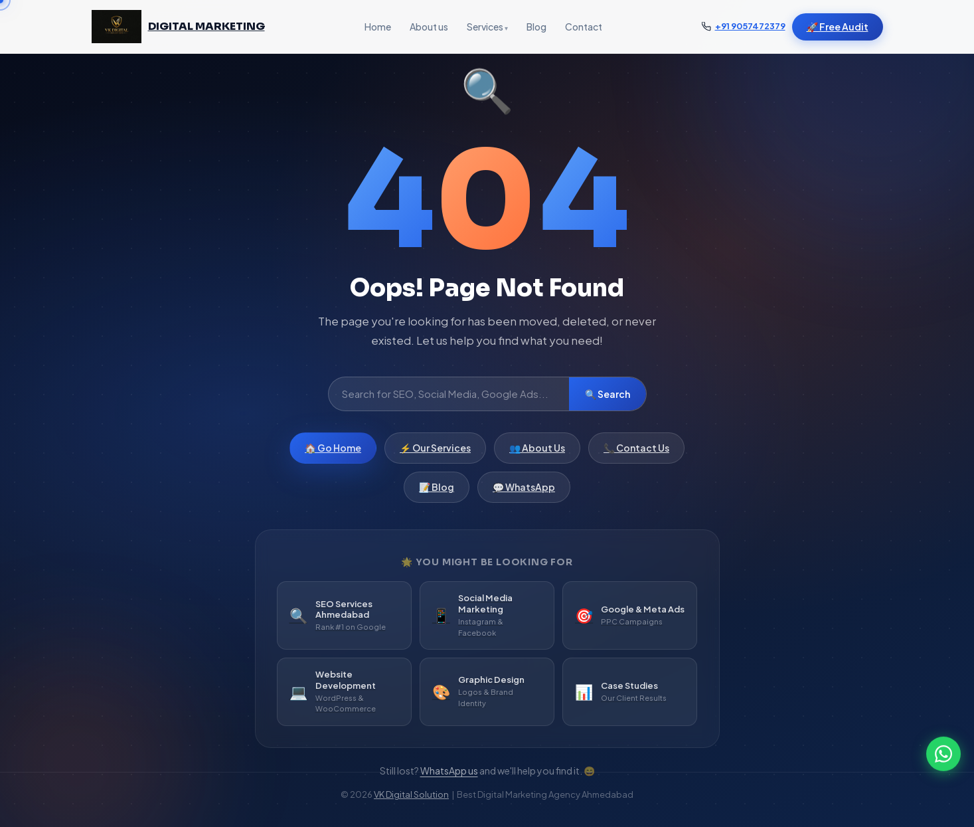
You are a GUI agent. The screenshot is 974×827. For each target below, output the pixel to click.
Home (378, 27)
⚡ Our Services (435, 454)
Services (485, 27)
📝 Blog (436, 493)
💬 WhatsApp (524, 493)
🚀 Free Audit (837, 27)
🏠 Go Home (333, 454)
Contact (583, 27)
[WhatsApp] (943, 749)
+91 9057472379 (750, 26)
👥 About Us (537, 454)
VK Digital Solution (411, 794)
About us (429, 27)
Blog (536, 27)
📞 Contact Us (636, 454)
